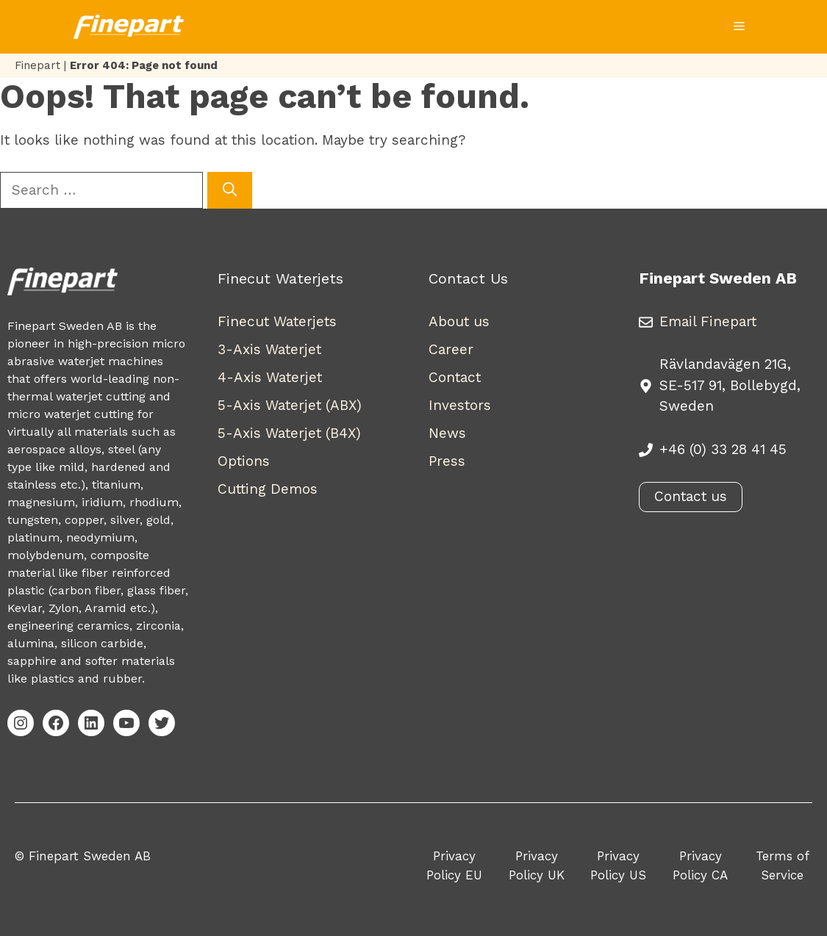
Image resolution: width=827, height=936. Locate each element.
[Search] (229, 190)
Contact (455, 377)
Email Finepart (707, 321)
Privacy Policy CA (700, 865)
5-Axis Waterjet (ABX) (290, 405)
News (447, 433)
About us (459, 321)
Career (451, 349)
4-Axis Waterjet (270, 377)
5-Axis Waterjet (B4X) (289, 433)
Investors (460, 405)
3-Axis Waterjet (269, 349)
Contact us (690, 496)
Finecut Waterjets (277, 321)
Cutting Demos (268, 488)
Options (244, 461)
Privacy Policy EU (454, 865)
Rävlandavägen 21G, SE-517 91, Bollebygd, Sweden (730, 385)
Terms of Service (782, 865)
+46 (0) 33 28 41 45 (723, 449)
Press (447, 461)
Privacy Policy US (618, 865)
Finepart (37, 65)
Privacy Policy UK (537, 865)
